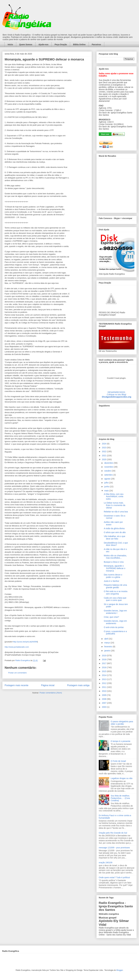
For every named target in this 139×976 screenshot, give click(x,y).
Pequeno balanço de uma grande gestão (115, 586)
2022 (104, 451)
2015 (104, 671)
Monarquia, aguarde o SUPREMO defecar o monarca (114, 568)
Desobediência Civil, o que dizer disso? (116, 544)
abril (106, 639)
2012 (104, 683)
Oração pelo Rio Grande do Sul (113, 833)
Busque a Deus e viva (114, 562)
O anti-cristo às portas (114, 627)
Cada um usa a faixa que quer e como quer (115, 599)
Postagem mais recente (16, 685)
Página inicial (47, 685)
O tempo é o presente (120, 741)
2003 (104, 707)
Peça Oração (61, 44)
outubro (108, 471)
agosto (107, 479)
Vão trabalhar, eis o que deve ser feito (114, 537)
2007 (104, 703)
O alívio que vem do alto (115, 532)
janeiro (107, 650)
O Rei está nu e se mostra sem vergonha (115, 592)
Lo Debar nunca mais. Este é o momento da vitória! (114, 505)
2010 (104, 691)
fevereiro (108, 646)
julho (106, 482)
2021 (104, 455)
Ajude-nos (43, 44)
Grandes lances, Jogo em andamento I (115, 611)
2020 (104, 459)
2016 (104, 667)
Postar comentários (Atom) (51, 693)
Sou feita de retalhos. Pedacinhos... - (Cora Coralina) (120, 798)
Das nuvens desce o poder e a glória (113, 576)
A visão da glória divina (114, 528)
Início (10, 44)
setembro (108, 475)
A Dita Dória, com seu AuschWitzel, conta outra (113, 496)
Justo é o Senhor (111, 581)
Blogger (119, 970)
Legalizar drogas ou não (121, 778)
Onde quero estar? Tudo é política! (114, 877)
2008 (104, 699)
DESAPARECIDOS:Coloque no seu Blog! (116, 393)
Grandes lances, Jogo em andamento (115, 622)
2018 (104, 659)
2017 (104, 663)
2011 (104, 687)
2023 (104, 447)
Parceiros (96, 44)
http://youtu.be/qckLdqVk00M (25, 642)
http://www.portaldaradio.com (17, 647)
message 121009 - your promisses (114, 847)
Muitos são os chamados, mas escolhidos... (115, 556)
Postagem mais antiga (78, 685)
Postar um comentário (17, 673)
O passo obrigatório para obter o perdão (122, 722)
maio (106, 490)
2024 (104, 443)
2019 (104, 655)
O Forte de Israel (118, 761)
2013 (104, 679)
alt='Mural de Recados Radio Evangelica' (116, 184)
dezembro (109, 463)
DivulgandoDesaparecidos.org (116, 397)
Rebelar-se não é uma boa (116, 511)
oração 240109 (105, 862)
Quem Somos (25, 44)
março (107, 642)
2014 (104, 675)
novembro (109, 467)
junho (107, 486)
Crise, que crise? (111, 617)
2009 (104, 695)
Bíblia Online (79, 44)
